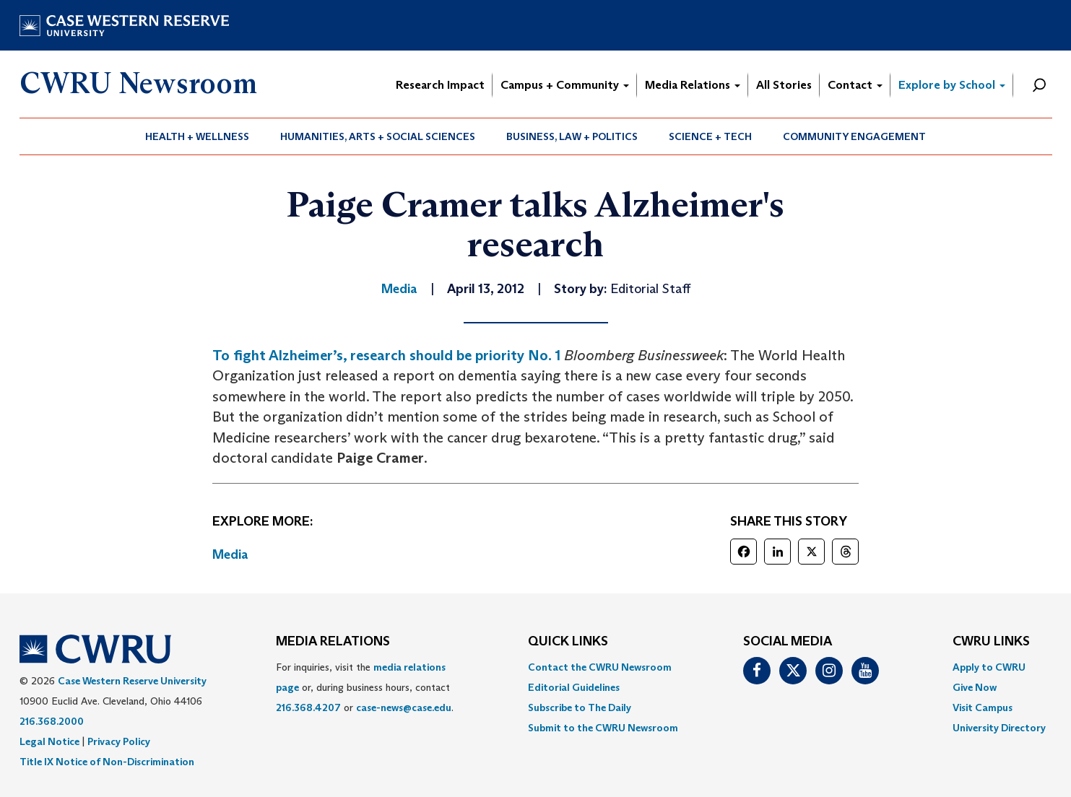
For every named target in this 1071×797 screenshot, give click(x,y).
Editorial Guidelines (574, 687)
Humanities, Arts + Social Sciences (377, 136)
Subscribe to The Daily (579, 707)
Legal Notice (49, 741)
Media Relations (692, 85)
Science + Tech (710, 136)
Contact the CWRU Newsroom (600, 667)
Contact (855, 85)
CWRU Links (991, 642)
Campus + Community (564, 85)
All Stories (784, 85)
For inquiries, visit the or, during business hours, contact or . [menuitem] (365, 687)
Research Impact (440, 85)
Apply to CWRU (989, 667)
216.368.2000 (51, 721)
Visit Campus (983, 707)
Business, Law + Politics (572, 136)
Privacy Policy (118, 741)
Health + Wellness (197, 136)
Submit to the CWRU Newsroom (603, 727)
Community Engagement (854, 136)
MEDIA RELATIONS (333, 642)
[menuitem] (197, 136)
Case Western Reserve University (132, 680)
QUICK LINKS (568, 642)
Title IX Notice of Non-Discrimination (106, 761)
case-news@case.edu (403, 707)
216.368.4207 (308, 707)
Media (230, 554)
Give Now (975, 687)
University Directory (999, 727)
